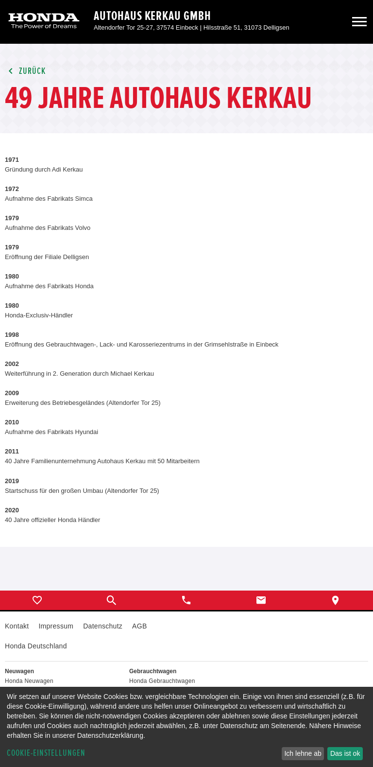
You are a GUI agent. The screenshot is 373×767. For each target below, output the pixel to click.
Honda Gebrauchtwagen (162, 681)
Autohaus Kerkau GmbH (152, 16)
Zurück (25, 71)
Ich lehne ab (302, 753)
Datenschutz (102, 626)
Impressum (55, 626)
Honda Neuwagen (29, 681)
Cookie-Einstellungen (46, 753)
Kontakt (17, 626)
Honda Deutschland (36, 646)
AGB (139, 626)
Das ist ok (345, 753)
